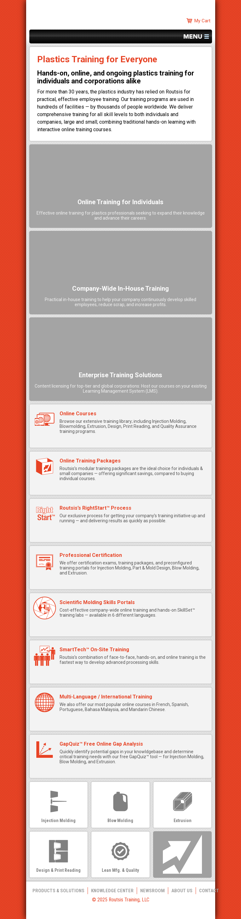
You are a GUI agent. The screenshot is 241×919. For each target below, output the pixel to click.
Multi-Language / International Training (106, 697)
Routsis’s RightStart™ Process (95, 508)
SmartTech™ (94, 650)
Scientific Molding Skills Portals (97, 602)
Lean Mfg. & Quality (120, 870)
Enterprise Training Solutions (120, 375)
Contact (209, 891)
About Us (181, 891)
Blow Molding (120, 820)
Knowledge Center (112, 891)
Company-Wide (120, 288)
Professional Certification (91, 555)
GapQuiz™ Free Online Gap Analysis (101, 744)
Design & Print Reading (58, 870)
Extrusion (183, 820)
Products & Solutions (58, 891)
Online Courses (78, 414)
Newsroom (152, 891)
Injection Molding (58, 820)
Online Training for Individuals (120, 202)
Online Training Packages (90, 461)
